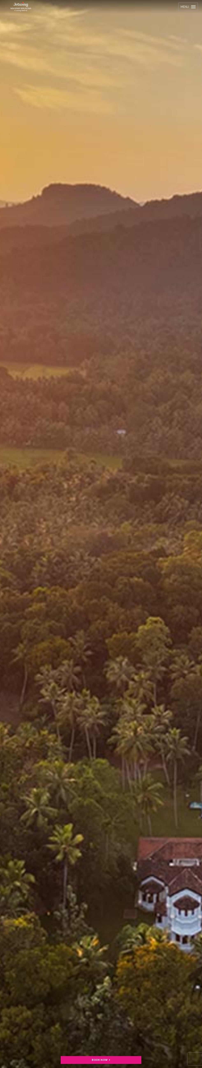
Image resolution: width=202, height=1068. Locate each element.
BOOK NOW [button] (101, 1059)
